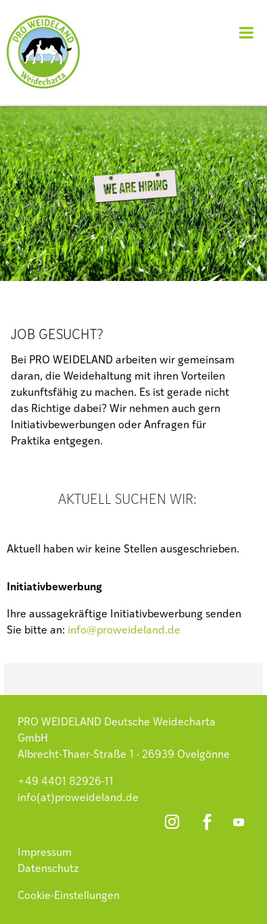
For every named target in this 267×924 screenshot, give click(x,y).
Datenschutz (48, 869)
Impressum (45, 853)
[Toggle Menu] (246, 32)
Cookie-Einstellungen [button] (69, 896)
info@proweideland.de (124, 630)
